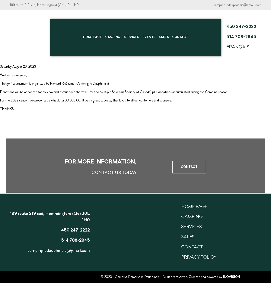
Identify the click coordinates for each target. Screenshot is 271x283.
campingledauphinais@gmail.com (237, 5)
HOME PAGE (92, 37)
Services (131, 37)
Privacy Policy (198, 257)
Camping (112, 37)
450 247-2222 (241, 27)
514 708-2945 (241, 37)
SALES (164, 37)
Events (149, 37)
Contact (180, 37)
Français (237, 47)
